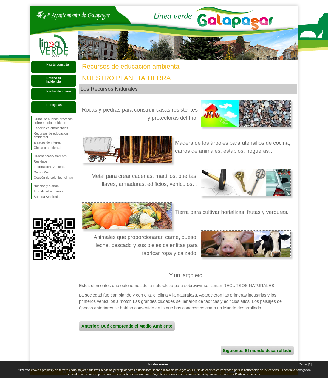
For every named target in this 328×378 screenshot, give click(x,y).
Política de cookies (247, 374)
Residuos (40, 161)
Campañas (41, 172)
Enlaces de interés (47, 142)
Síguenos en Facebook (34, 208)
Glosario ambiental (47, 147)
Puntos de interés (59, 91)
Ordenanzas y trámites (50, 156)
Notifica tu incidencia (53, 79)
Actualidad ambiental (49, 191)
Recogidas (54, 105)
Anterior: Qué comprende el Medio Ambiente (126, 326)
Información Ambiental (50, 167)
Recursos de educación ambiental (51, 135)
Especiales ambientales (51, 128)
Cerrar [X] (305, 364)
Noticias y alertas (46, 186)
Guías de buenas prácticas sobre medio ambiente (53, 120)
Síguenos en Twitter (44, 208)
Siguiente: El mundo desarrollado (257, 350)
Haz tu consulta (57, 64)
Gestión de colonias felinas (53, 177)
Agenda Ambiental (47, 196)
